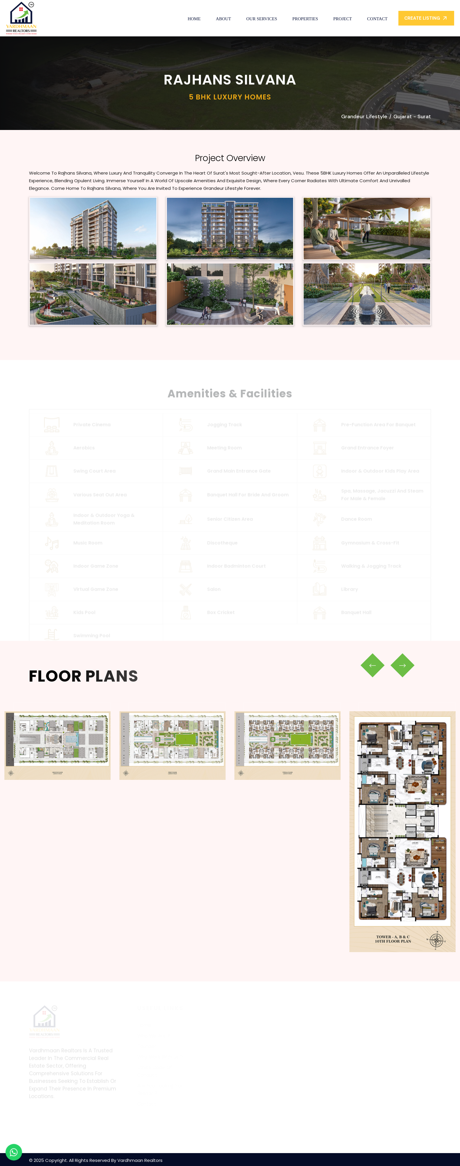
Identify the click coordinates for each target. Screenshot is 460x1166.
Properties (305, 18)
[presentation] (373, 665)
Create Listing (426, 18)
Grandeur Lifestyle (364, 116)
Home (194, 18)
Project (342, 18)
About (223, 18)
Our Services (261, 18)
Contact (377, 18)
